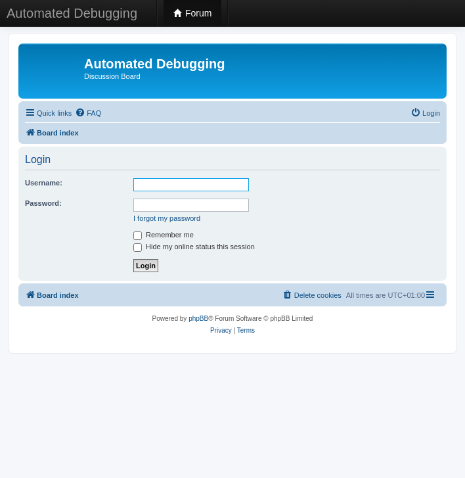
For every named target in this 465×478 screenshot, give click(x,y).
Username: (43, 183)
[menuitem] (88, 113)
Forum (192, 13)
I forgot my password (166, 218)
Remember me (163, 235)
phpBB (198, 318)
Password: (43, 203)
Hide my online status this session (194, 247)
